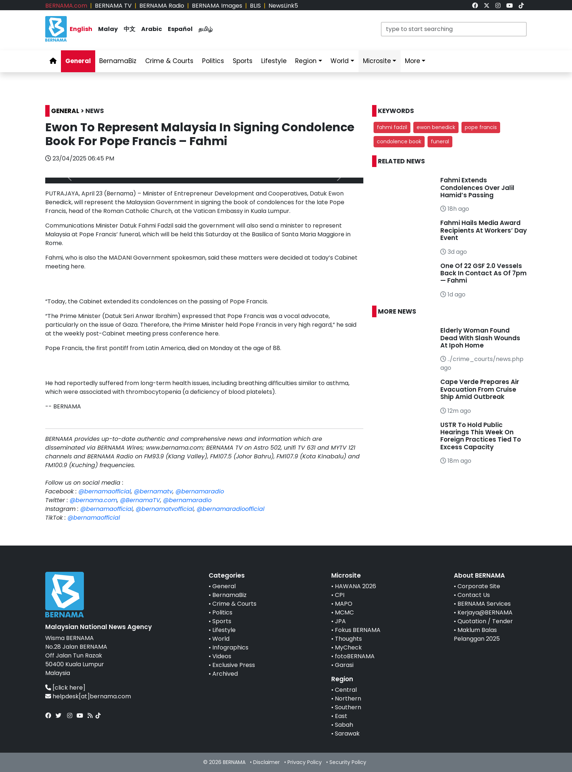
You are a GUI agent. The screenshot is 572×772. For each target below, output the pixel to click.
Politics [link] (213, 61)
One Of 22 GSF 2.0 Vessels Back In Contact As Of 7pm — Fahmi (483, 273)
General (224, 586)
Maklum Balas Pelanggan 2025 (477, 634)
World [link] (340, 61)
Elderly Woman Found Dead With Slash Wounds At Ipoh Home (480, 338)
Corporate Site (478, 586)
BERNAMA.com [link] (66, 5)
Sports (221, 621)
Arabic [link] (151, 29)
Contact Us (473, 595)
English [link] (81, 29)
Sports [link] (242, 61)
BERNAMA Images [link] (217, 5)
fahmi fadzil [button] (392, 127)
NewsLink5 (283, 5)
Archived (225, 674)
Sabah (344, 725)
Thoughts (348, 639)
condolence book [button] (399, 141)
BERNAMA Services (484, 604)
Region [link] (306, 61)
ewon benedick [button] (436, 127)
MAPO (343, 604)
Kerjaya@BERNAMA (485, 612)
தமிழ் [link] (205, 29)
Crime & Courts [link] (169, 61)
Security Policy (347, 762)
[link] (475, 5)
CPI (339, 595)
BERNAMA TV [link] (113, 5)
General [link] (78, 61)
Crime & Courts (234, 604)
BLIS (255, 5)
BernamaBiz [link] (117, 61)
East (341, 716)
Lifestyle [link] (274, 61)
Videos (221, 656)
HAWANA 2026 (355, 586)
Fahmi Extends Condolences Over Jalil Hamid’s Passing (477, 187)
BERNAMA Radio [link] (161, 5)
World (220, 639)
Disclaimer (266, 762)
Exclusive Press (233, 665)
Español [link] (180, 29)
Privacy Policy (304, 762)
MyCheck (348, 647)
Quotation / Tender (485, 621)
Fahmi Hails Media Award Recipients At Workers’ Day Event (483, 230)
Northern (348, 698)
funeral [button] (440, 141)
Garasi (344, 665)
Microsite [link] (377, 61)
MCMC (344, 612)
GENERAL (65, 110)
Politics (222, 612)
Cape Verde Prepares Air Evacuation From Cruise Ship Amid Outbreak (479, 389)
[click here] (69, 687)
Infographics (230, 647)
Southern (348, 707)
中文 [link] (129, 29)
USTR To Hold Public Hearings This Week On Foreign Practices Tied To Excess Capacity (480, 435)
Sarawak (347, 733)
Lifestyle (224, 630)
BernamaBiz (229, 595)
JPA (340, 621)
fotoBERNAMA (355, 656)
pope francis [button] (481, 127)
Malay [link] (108, 29)
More (412, 61)
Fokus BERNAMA (357, 630)
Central (346, 690)
